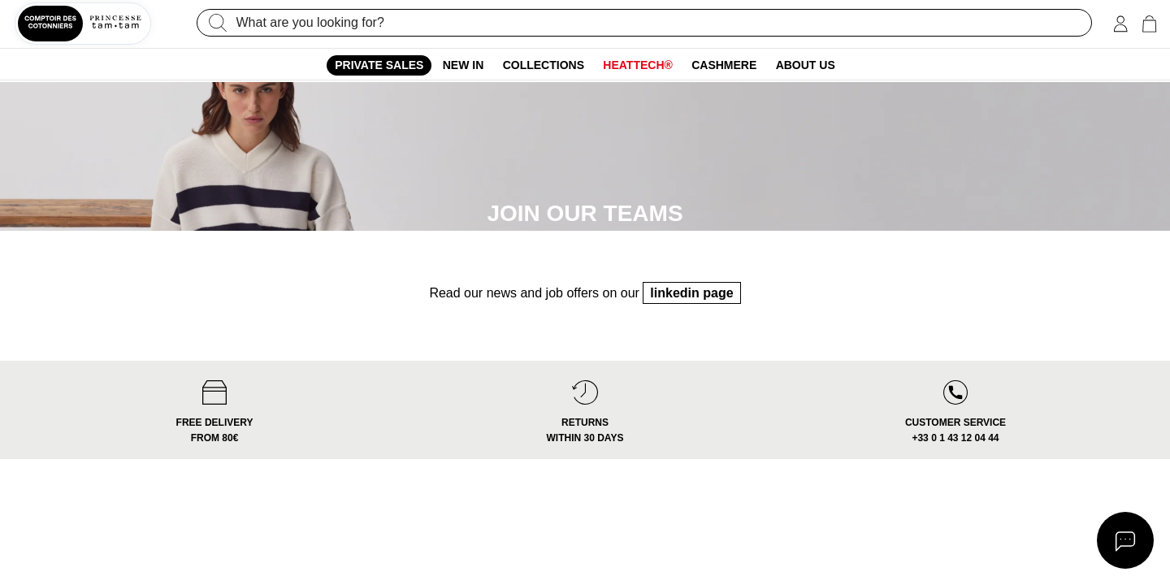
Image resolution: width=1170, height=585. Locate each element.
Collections (543, 65)
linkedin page (691, 320)
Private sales (379, 65)
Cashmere (723, 65)
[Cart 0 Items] (1149, 23)
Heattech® (638, 65)
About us (805, 65)
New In (463, 65)
